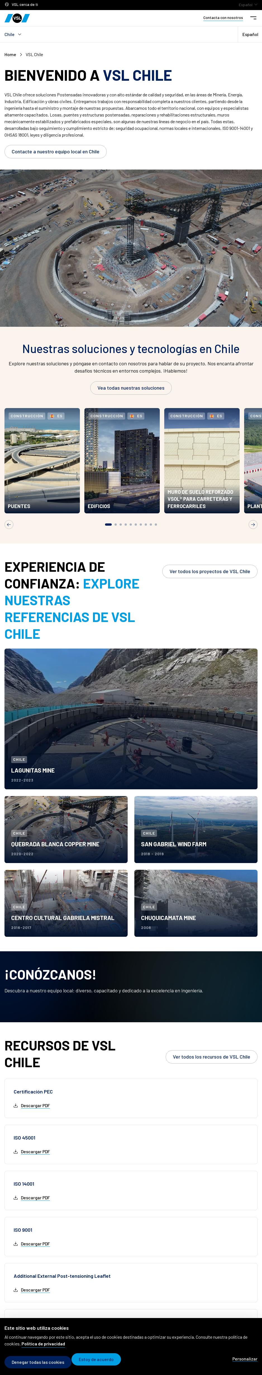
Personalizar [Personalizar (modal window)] (245, 1361)
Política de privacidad (43, 1346)
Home (10, 54)
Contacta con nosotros (223, 17)
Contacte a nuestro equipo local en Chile (55, 151)
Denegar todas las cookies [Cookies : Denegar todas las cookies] (38, 1362)
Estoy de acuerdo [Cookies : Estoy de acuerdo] (100, 1362)
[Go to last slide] (8, 536)
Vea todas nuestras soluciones (131, 388)
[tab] (108, 536)
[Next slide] (253, 536)
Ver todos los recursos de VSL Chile (211, 1069)
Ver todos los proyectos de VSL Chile (210, 583)
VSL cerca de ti (21, 4)
